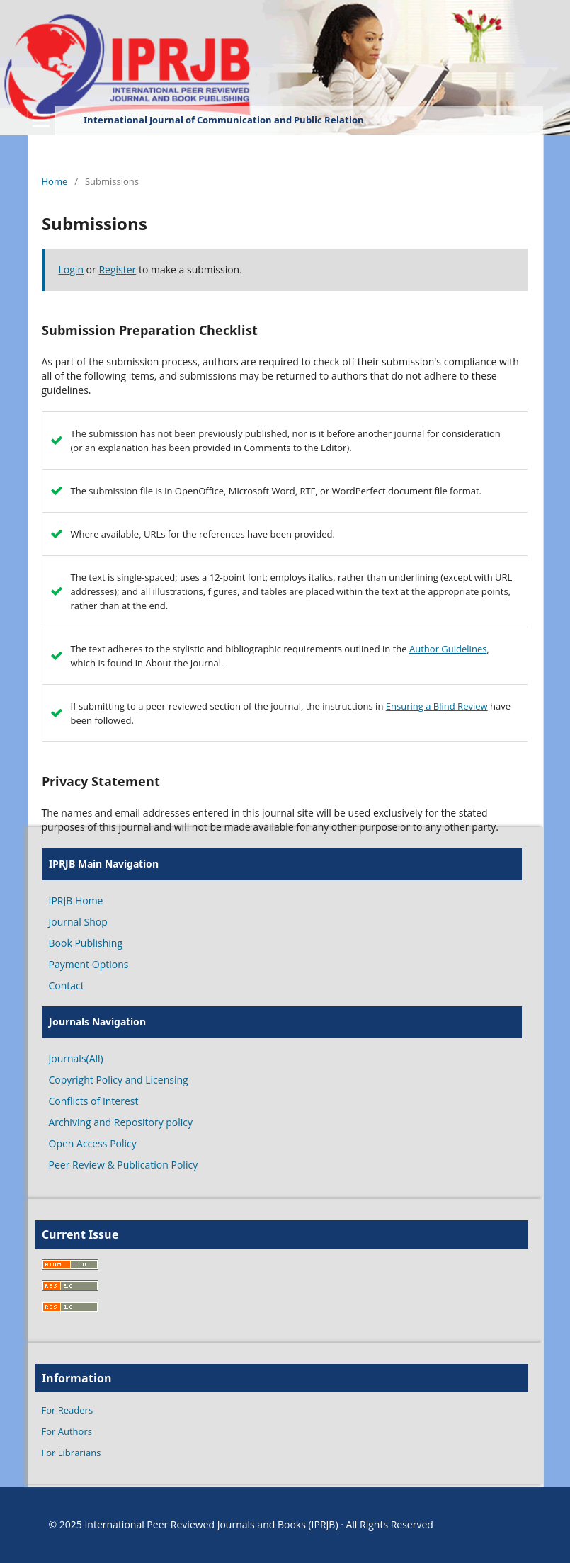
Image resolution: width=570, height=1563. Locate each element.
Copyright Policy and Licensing (118, 1079)
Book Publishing (86, 943)
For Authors (67, 1431)
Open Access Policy (93, 1143)
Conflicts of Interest (94, 1101)
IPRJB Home (76, 900)
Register (117, 269)
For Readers (67, 1410)
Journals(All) (76, 1058)
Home (55, 181)
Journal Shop (78, 921)
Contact (66, 985)
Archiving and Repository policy (121, 1122)
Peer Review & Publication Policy (123, 1164)
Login (71, 269)
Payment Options (89, 964)
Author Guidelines (447, 648)
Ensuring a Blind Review (437, 706)
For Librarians (71, 1452)
